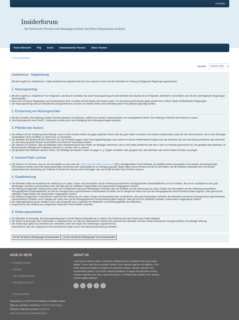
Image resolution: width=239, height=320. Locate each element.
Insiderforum (39, 22)
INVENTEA (46, 305)
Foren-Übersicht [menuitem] (22, 47)
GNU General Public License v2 (97, 164)
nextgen (59, 305)
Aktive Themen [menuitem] (99, 47)
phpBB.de (44, 309)
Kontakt (17, 269)
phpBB (25, 301)
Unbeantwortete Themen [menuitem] (72, 47)
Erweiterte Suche (21, 263)
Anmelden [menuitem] (220, 3)
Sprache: (201, 66)
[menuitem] (16, 313)
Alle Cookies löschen (23, 276)
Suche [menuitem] (50, 47)
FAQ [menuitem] (39, 47)
